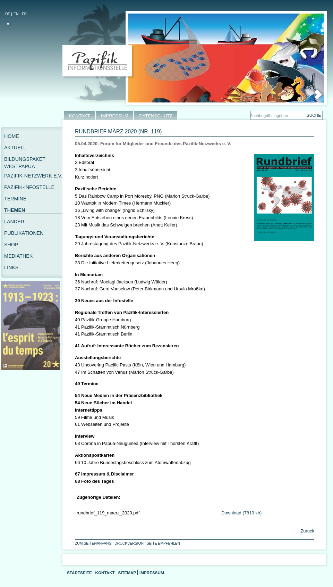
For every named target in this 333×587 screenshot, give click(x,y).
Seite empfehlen (163, 543)
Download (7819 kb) (241, 512)
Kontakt (104, 572)
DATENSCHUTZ (155, 115)
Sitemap (127, 572)
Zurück (306, 531)
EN (16, 14)
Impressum (151, 572)
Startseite (79, 572)
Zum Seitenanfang (93, 543)
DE (7, 14)
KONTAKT (79, 115)
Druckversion (129, 543)
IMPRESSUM (114, 115)
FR (24, 14)
